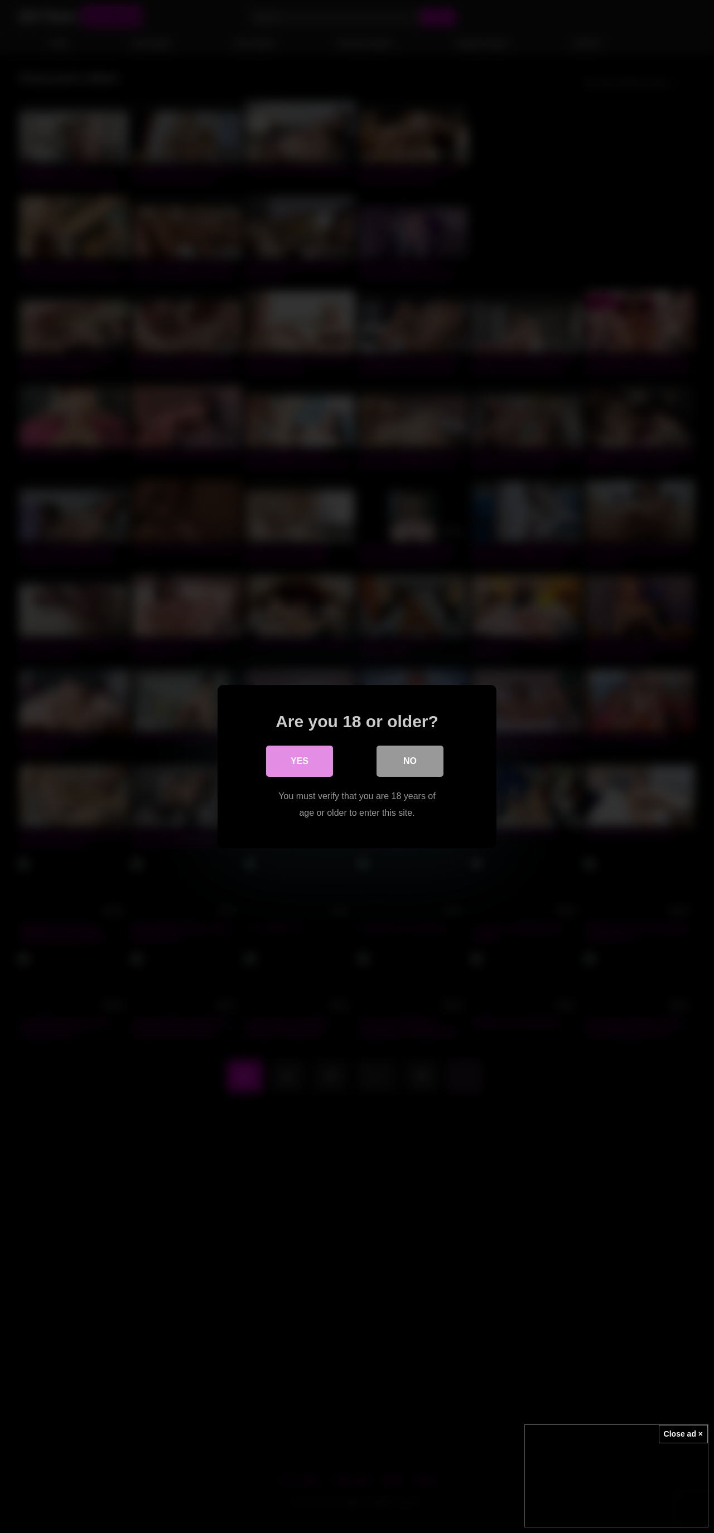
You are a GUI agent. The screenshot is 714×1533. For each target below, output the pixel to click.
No (410, 761)
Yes (299, 761)
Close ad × (683, 1433)
